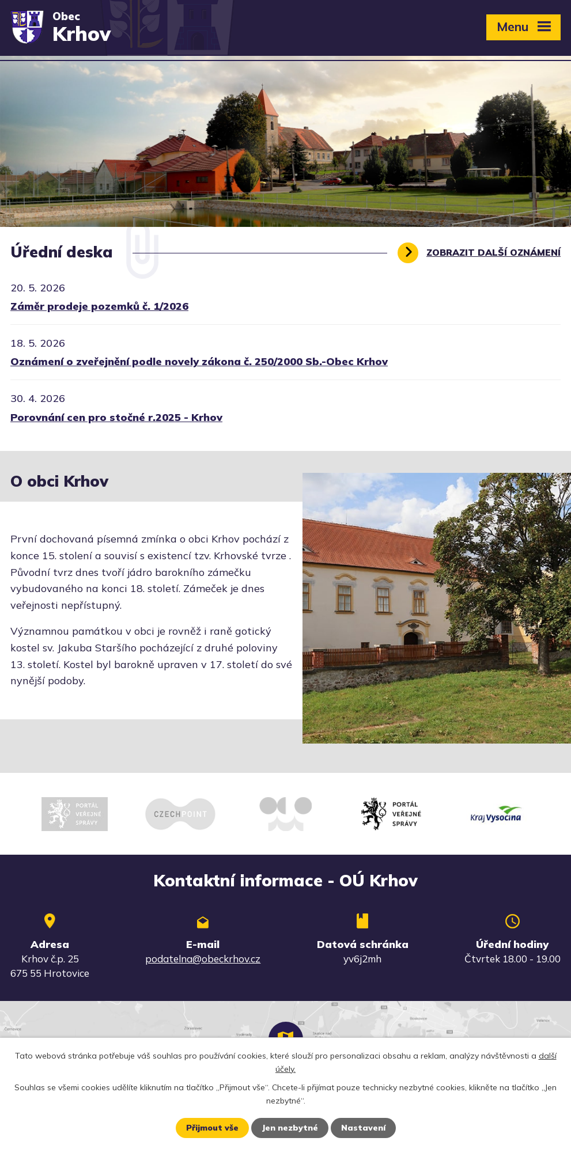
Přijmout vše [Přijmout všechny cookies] (212, 1128)
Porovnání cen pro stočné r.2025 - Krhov (116, 417)
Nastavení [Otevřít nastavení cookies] (363, 1128)
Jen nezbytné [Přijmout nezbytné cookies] (290, 1128)
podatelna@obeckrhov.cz (202, 959)
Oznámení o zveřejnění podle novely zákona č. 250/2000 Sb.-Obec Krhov (199, 361)
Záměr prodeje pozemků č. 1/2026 (99, 306)
